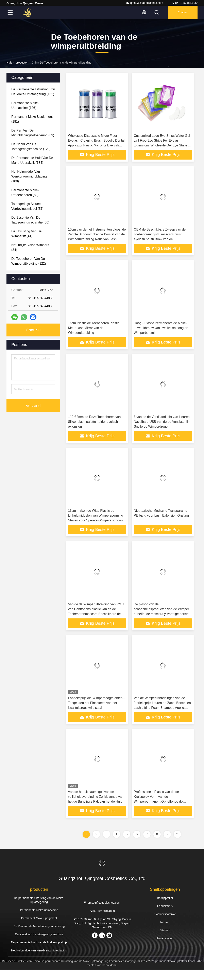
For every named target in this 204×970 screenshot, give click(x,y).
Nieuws (165, 922)
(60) (30, 220)
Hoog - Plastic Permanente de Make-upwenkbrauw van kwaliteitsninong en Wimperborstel (161, 328)
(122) (28, 261)
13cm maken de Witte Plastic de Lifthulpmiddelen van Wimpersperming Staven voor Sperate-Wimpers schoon (95, 515)
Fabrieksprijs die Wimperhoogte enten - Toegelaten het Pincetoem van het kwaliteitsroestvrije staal (96, 703)
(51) (27, 206)
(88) (25, 192)
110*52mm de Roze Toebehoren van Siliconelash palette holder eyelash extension (94, 421)
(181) (32, 119)
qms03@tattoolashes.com (144, 2)
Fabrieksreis (165, 906)
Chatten (182, 12)
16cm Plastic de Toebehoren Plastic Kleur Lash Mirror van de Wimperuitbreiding (93, 328)
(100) (29, 176)
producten (22, 62)
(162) (33, 92)
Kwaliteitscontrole (165, 914)
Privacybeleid (164, 938)
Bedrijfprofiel (165, 898)
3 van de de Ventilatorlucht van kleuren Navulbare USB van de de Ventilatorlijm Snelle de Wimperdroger (162, 421)
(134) (32, 160)
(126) (25, 105)
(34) (30, 247)
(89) (32, 133)
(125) (31, 146)
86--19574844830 (184, 2)
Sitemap (165, 930)
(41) (26, 234)
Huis (9, 62)
